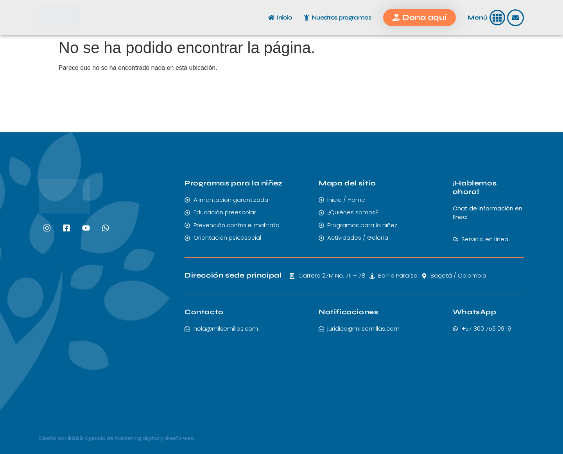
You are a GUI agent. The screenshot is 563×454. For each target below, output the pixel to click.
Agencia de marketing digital (121, 438)
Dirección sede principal (233, 275)
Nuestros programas (341, 17)
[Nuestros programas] (306, 17)
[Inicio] (271, 17)
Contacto (204, 312)
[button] (497, 18)
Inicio (284, 17)
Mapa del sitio (347, 183)
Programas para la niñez (234, 183)
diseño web (179, 438)
